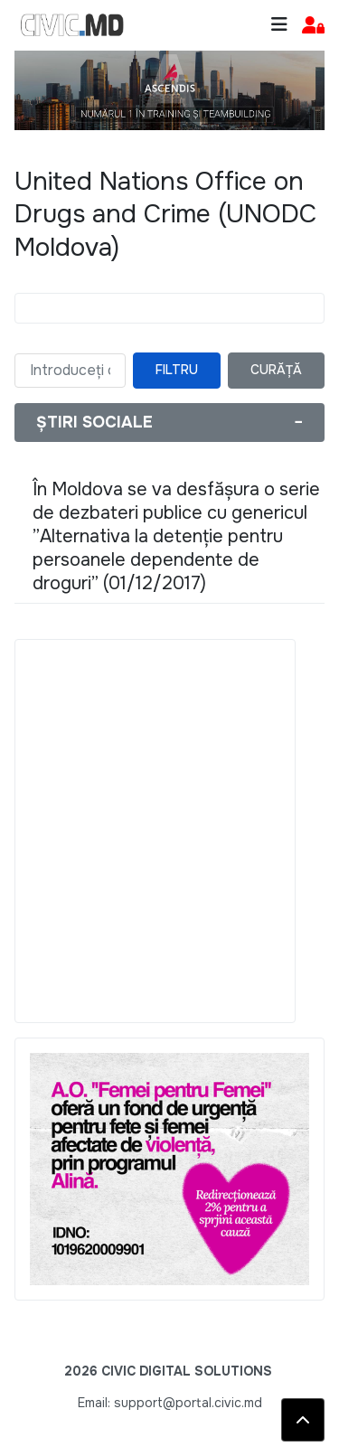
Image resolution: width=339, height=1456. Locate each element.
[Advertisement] (169, 831)
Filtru (176, 370)
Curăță (276, 370)
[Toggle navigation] (279, 25)
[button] (313, 26)
